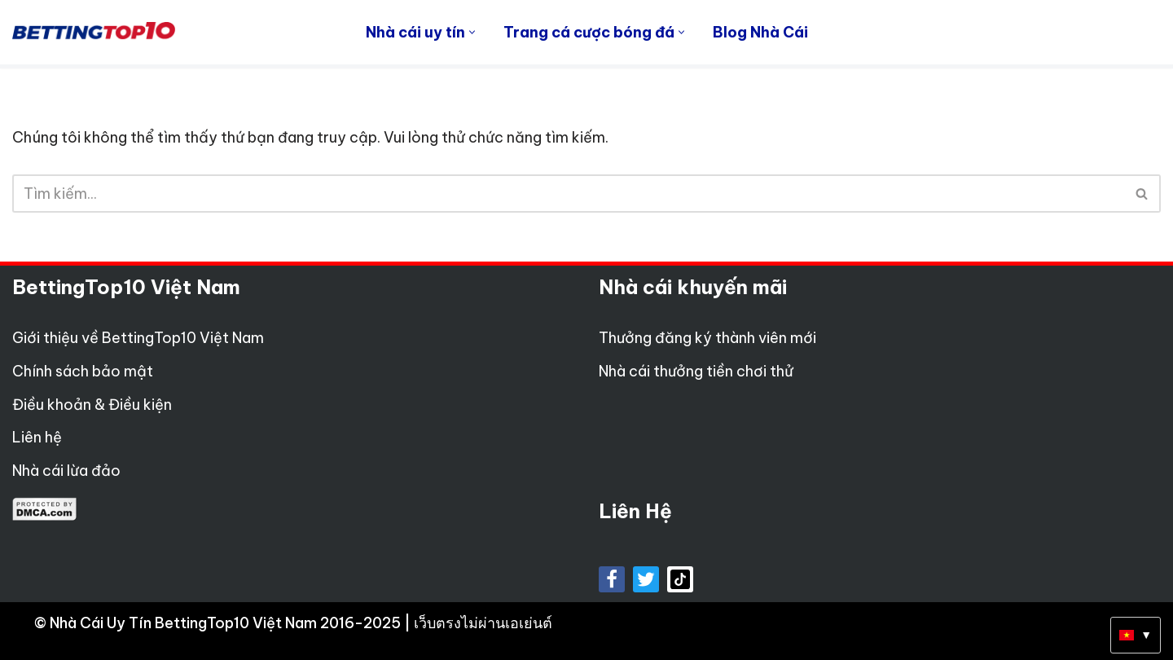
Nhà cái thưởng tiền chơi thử (696, 371)
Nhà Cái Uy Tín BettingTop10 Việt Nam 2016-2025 (227, 623)
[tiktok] (680, 579)
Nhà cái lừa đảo (66, 470)
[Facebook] (612, 579)
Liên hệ (37, 437)
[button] (472, 32)
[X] (646, 579)
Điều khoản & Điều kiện (92, 404)
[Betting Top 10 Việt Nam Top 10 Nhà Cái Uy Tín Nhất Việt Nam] (93, 32)
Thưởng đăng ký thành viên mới (707, 337)
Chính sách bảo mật (82, 371)
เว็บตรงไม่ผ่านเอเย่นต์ (483, 623)
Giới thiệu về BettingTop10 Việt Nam (138, 337)
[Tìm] (568, 193)
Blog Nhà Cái (760, 32)
